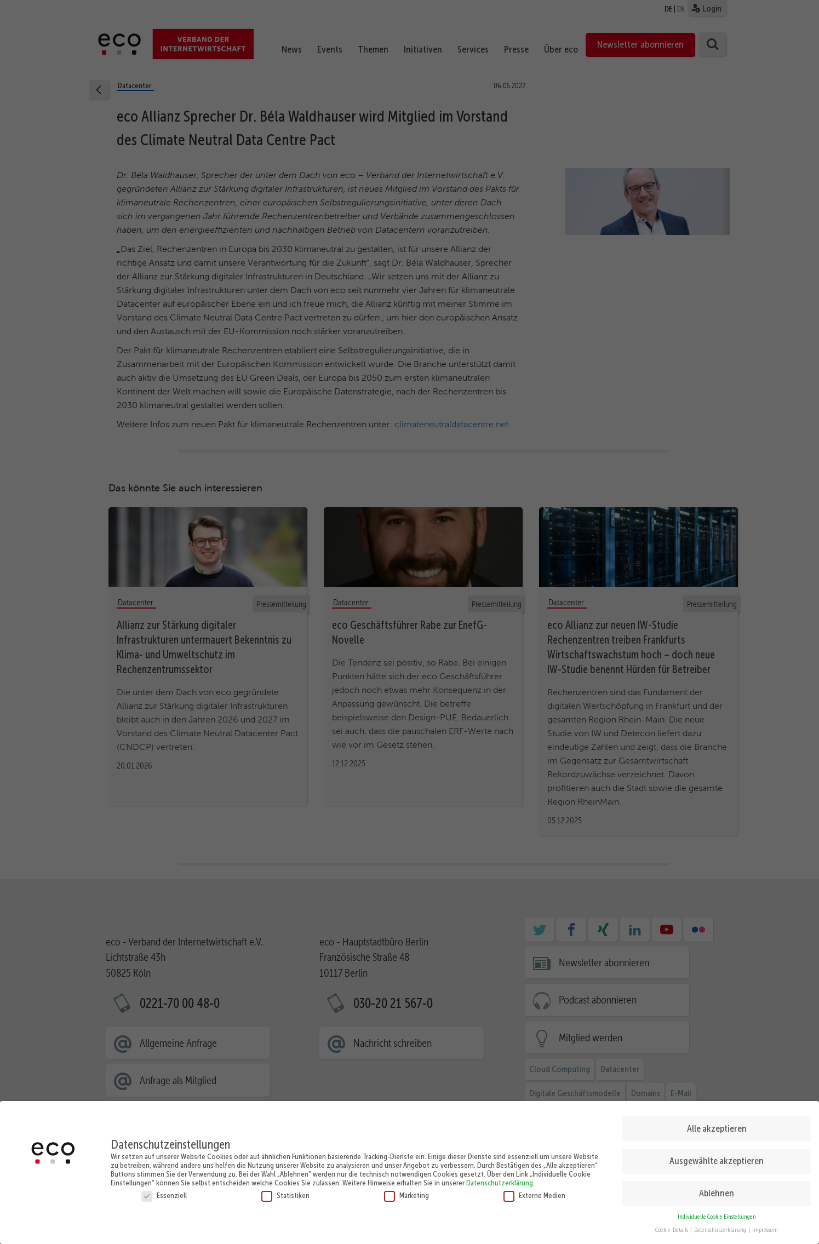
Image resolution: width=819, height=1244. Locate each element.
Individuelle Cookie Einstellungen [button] (717, 1213)
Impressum (765, 1227)
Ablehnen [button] (716, 1189)
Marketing (406, 1191)
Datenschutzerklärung (499, 1178)
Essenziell (164, 1191)
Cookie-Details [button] (672, 1227)
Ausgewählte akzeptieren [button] (716, 1157)
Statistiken (285, 1191)
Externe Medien (534, 1191)
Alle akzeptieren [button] (717, 1125)
